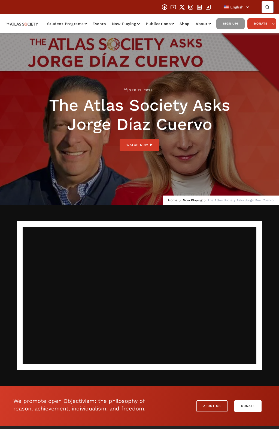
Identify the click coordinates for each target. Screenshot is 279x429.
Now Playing (124, 24)
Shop (185, 24)
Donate (261, 23)
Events (99, 24)
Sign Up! (230, 23)
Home (172, 200)
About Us (212, 406)
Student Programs (65, 24)
